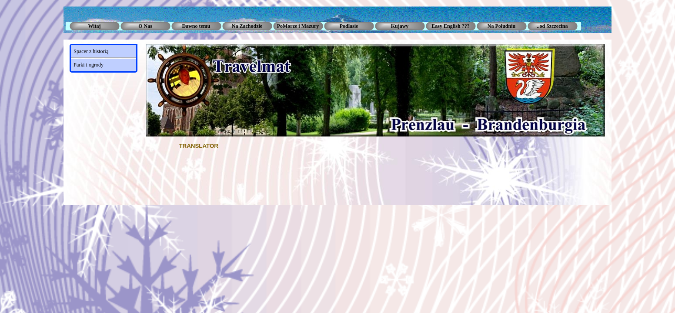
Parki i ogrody (89, 65)
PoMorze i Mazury (298, 26)
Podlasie (349, 26)
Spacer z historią (91, 51)
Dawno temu (196, 26)
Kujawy (400, 26)
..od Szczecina (552, 26)
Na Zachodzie (247, 26)
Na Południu (501, 26)
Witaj (94, 26)
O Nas (145, 26)
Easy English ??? (450, 26)
